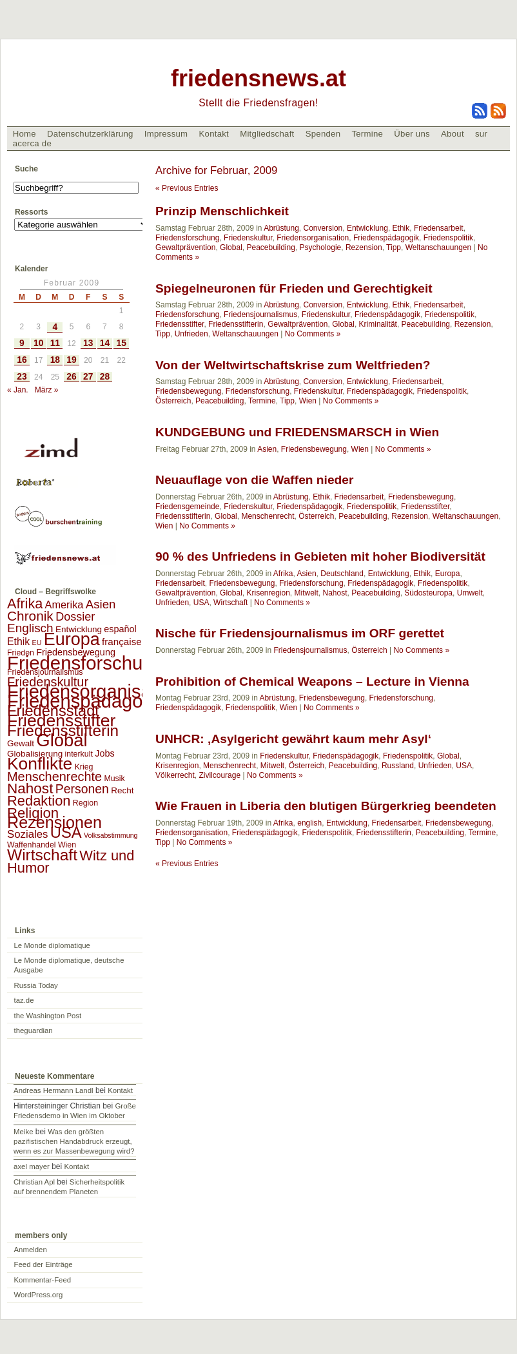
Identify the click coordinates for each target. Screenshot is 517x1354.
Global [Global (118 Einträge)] (61, 740)
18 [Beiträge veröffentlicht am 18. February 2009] (55, 360)
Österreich (173, 400)
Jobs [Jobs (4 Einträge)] (104, 753)
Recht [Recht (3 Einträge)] (122, 790)
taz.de (24, 1000)
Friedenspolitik (448, 237)
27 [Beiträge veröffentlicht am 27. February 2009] (88, 377)
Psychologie (321, 247)
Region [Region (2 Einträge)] (85, 803)
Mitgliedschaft (267, 134)
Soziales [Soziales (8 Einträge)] (27, 834)
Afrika (283, 573)
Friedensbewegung (188, 391)
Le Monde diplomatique (52, 945)
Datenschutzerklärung (90, 134)
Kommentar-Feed (43, 1280)
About (452, 134)
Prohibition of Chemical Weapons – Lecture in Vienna (312, 681)
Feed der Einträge (43, 1264)
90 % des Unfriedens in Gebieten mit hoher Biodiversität (320, 556)
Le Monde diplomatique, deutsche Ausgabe (69, 965)
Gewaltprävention (185, 247)
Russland (398, 765)
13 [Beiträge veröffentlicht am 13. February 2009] (88, 343)
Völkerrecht (175, 775)
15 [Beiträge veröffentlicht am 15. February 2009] (121, 343)
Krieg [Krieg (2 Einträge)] (84, 766)
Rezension (364, 247)
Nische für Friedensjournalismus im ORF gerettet (299, 633)
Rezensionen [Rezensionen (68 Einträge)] (54, 822)
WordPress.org (38, 1295)
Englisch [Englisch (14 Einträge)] (30, 628)
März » (47, 389)
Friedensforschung (187, 237)
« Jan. (17, 389)
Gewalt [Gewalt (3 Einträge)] (20, 743)
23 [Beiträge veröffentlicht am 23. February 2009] (21, 377)
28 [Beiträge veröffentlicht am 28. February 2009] (105, 377)
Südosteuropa (428, 592)
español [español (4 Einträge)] (120, 629)
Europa (447, 573)
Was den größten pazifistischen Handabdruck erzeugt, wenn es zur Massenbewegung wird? (74, 1141)
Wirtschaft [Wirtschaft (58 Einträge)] (42, 855)
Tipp (393, 247)
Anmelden (30, 1249)
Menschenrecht (267, 516)
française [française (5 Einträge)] (122, 641)
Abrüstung (281, 228)
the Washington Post (48, 1016)
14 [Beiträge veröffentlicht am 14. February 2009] (105, 343)
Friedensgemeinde (187, 506)
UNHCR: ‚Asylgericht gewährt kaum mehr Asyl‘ (293, 739)
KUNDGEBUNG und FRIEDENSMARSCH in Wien (297, 432)
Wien (308, 400)
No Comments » (313, 333)
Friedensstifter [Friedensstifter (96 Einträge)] (61, 720)
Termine (367, 134)
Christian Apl (34, 1182)
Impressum (166, 134)
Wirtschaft (230, 602)
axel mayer (32, 1166)
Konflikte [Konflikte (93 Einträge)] (39, 763)
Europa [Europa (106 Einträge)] (72, 639)
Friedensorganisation (313, 237)
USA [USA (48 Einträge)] (66, 832)
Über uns (412, 134)
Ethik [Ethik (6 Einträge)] (18, 641)
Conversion (323, 228)
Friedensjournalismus (260, 314)
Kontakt (214, 134)
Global (231, 247)
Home (24, 134)
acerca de (32, 143)
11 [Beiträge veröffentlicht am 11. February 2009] (55, 343)
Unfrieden (191, 333)
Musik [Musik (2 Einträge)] (114, 778)
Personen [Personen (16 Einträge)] (82, 789)
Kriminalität (378, 324)
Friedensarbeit (438, 228)
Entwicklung (367, 228)
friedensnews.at (258, 78)
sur (481, 134)
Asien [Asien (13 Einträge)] (101, 604)
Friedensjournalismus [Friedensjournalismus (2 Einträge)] (45, 672)
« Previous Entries (186, 188)
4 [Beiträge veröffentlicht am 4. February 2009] (54, 327)
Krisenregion (267, 592)
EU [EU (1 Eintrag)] (37, 642)
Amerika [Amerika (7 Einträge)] (64, 604)
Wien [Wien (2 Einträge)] (67, 844)
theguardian (33, 1030)
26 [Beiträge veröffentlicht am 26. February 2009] (71, 377)
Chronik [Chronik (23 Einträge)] (30, 615)
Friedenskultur (248, 237)
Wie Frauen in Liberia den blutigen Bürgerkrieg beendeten (325, 806)
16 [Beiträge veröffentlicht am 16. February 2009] (21, 360)
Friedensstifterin (235, 324)
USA (201, 602)
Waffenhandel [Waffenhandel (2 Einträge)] (31, 844)
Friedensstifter (179, 324)
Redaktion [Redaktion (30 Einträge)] (39, 801)
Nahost (335, 592)
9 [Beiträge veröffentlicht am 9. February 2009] (21, 343)
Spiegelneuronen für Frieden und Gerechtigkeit (294, 288)
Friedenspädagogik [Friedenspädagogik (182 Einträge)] (87, 701)
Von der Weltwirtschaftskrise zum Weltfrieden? (292, 365)
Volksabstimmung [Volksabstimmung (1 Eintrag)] (111, 835)
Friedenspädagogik (386, 237)
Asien (267, 449)
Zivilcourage (219, 775)
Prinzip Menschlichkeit (222, 211)
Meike (23, 1132)
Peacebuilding (270, 247)
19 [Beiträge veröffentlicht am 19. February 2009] (71, 360)
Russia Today (36, 985)
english (309, 822)
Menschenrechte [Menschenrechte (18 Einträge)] (54, 776)
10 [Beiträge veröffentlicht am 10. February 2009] (38, 343)
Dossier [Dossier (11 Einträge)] (75, 616)
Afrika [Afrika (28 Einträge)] (25, 603)
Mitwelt (306, 592)
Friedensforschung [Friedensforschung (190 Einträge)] (85, 662)
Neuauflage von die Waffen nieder (254, 480)
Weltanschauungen (438, 247)
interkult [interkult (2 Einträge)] (79, 754)
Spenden (323, 134)
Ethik (401, 228)
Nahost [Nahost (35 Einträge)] (30, 788)
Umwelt (470, 592)
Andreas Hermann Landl (53, 1090)
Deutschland (342, 573)
